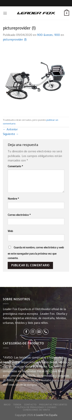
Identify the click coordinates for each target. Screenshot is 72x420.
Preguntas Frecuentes (53, 404)
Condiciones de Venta (36, 409)
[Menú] (5, 13)
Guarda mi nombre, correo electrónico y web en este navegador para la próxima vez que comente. (36, 253)
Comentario (15, 166)
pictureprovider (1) (15, 39)
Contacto (30, 404)
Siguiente (11, 134)
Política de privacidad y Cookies (36, 407)
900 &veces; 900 (48, 35)
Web (10, 231)
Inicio (7, 404)
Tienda (17, 404)
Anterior (10, 129)
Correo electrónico (19, 215)
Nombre (13, 198)
